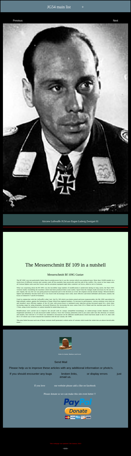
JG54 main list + (65, 7)
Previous (13, 19)
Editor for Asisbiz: (65, 354)
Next (120, 19)
